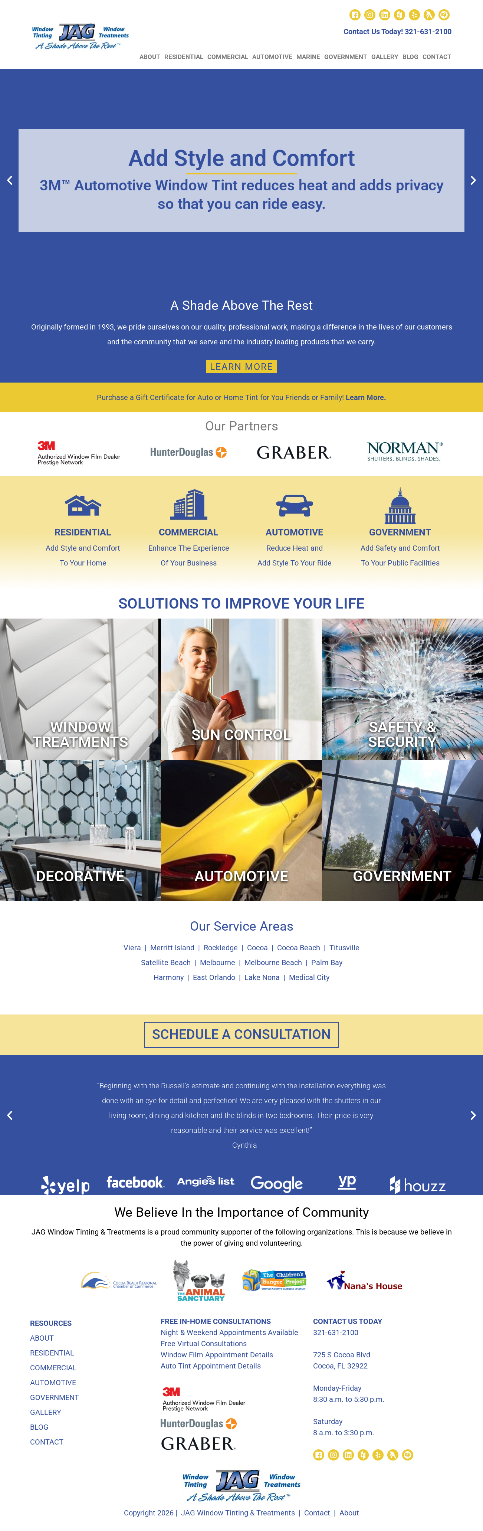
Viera (132, 947)
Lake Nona (262, 977)
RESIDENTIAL (183, 56)
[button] (10, 180)
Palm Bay (326, 962)
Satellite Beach (166, 962)
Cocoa (257, 947)
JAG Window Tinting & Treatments (238, 1514)
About (349, 1514)
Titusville (344, 947)
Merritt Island (172, 947)
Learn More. (366, 397)
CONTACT (437, 56)
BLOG (410, 56)
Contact (317, 1514)
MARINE (308, 56)
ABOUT (149, 56)
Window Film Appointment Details (217, 1356)
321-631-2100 (428, 31)
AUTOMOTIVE (272, 56)
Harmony (169, 977)
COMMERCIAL (227, 56)
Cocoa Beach (298, 947)
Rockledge (221, 947)
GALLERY (384, 56)
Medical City (309, 977)
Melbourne (217, 962)
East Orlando (214, 977)
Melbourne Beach (273, 962)
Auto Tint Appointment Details (211, 1367)
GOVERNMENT (345, 56)
